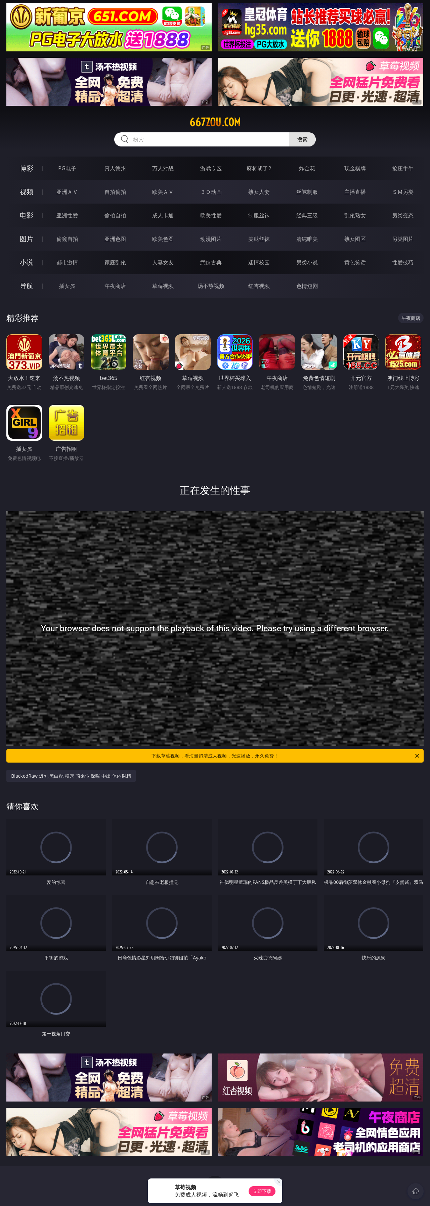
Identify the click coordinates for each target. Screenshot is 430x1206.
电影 (26, 215)
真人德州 (115, 168)
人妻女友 (163, 262)
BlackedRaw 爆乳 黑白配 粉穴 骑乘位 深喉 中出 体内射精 (71, 776)
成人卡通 (163, 215)
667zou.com (215, 122)
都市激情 (67, 262)
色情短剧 (307, 286)
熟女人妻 (259, 192)
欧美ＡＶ (163, 192)
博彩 (26, 168)
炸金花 (307, 168)
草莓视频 (163, 286)
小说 (26, 262)
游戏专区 (211, 168)
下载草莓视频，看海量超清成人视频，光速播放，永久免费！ (286, 756)
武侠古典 (211, 262)
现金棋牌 (355, 168)
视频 (26, 191)
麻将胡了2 (259, 168)
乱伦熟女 (355, 215)
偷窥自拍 (67, 239)
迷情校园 (259, 262)
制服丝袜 (259, 215)
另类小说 (307, 262)
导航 (26, 285)
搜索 (302, 139)
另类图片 (403, 239)
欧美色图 (163, 239)
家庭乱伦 (115, 262)
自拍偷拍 (115, 192)
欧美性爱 (211, 215)
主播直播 (355, 192)
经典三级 (307, 215)
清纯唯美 (307, 239)
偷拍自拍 (115, 215)
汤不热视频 (211, 286)
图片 (26, 238)
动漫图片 (211, 239)
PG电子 (67, 168)
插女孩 (67, 286)
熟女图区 (355, 239)
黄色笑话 (355, 262)
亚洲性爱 (67, 215)
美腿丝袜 (259, 239)
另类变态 (403, 215)
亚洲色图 (115, 239)
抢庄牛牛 (403, 168)
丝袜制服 (307, 192)
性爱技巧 (403, 262)
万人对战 (163, 168)
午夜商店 (115, 286)
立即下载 (262, 1191)
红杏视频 (259, 286)
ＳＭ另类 (403, 192)
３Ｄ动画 (211, 192)
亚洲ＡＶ (67, 192)
